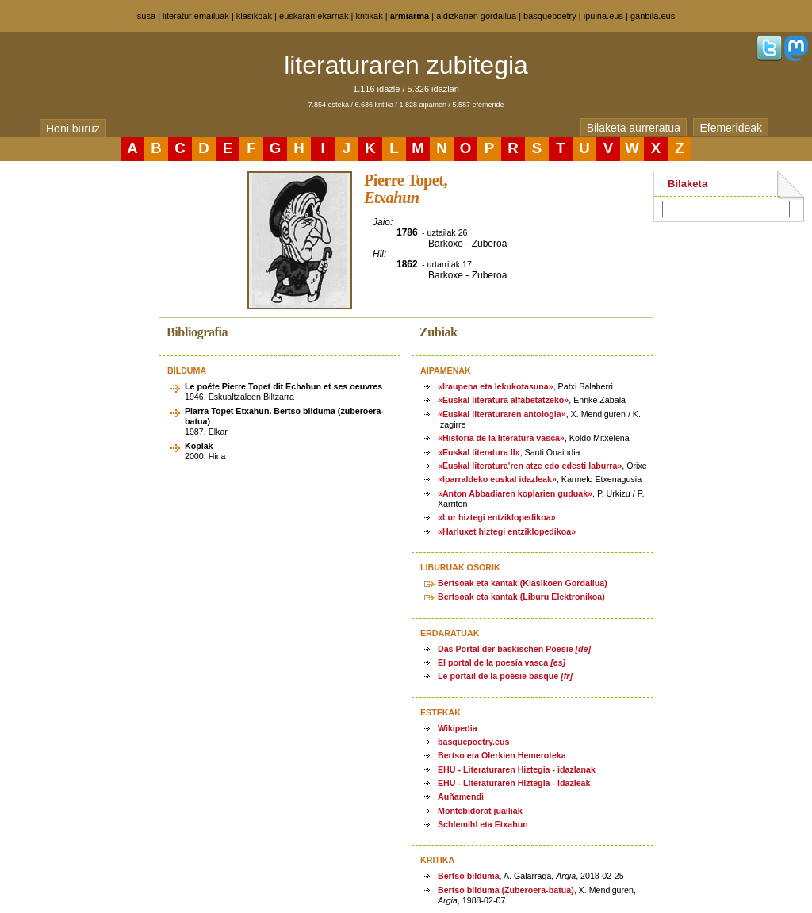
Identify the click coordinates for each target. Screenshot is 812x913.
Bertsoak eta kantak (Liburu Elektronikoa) (521, 596)
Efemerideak (730, 127)
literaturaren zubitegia (406, 65)
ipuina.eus (603, 16)
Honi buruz (73, 128)
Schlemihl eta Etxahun (483, 824)
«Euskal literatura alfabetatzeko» (503, 400)
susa (146, 16)
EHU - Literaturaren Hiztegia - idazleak (514, 783)
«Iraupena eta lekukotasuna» (495, 386)
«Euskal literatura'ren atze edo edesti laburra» (530, 465)
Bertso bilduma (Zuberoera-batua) (506, 890)
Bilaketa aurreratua (633, 127)
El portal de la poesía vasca (501, 662)
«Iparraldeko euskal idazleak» (497, 479)
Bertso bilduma (469, 875)
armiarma (410, 16)
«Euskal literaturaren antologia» (502, 414)
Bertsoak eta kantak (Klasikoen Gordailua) (522, 583)
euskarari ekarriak (313, 16)
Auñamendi (461, 796)
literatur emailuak (196, 16)
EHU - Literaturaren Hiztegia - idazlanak (517, 769)
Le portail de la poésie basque (505, 676)
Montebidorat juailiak (480, 810)
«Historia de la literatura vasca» (501, 438)
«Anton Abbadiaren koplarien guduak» (515, 493)
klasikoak (254, 16)
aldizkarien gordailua (476, 16)
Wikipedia (457, 728)
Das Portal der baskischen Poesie (514, 649)
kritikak (368, 16)
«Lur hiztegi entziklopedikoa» (497, 517)
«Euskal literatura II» (479, 452)
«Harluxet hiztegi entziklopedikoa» (507, 531)
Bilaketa (687, 184)
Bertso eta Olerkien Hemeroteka (502, 755)
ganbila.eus (652, 16)
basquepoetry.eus (473, 741)
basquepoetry (549, 16)
